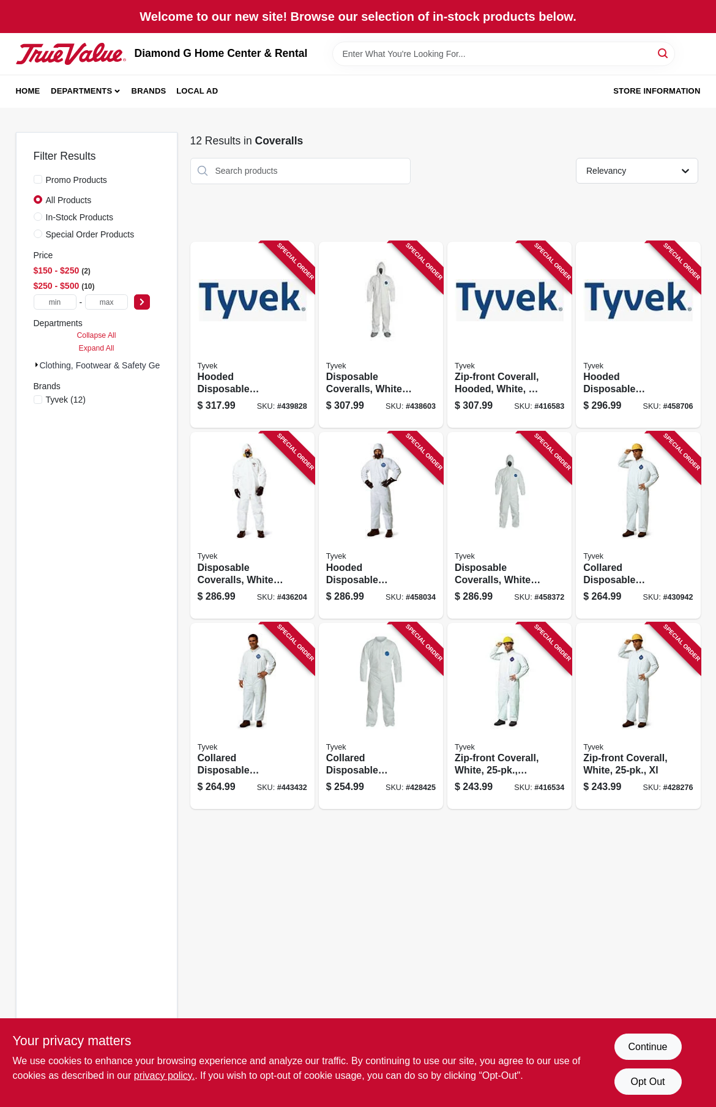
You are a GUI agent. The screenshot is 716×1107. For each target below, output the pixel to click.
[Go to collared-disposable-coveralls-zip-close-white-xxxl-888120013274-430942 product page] (638, 525)
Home (28, 90)
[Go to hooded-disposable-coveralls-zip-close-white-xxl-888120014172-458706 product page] (638, 335)
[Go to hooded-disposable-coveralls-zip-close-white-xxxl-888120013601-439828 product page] (252, 335)
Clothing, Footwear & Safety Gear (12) (112, 365)
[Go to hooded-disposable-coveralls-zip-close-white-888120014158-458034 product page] (381, 525)
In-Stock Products (80, 217)
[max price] (106, 302)
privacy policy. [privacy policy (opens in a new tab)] (164, 1075)
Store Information (656, 90)
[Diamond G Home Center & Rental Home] (71, 54)
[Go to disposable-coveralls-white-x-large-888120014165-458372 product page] (509, 525)
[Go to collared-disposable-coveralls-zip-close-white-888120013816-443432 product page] (252, 716)
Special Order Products (90, 234)
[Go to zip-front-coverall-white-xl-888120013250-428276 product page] (638, 716)
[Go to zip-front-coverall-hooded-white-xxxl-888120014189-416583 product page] (509, 335)
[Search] (664, 53)
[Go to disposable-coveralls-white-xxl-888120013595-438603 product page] (381, 335)
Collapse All (96, 335)
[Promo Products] (38, 179)
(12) (66, 399)
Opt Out (647, 1081)
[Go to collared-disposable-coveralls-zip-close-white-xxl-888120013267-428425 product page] (381, 716)
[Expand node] (36, 364)
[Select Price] (142, 302)
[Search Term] (503, 54)
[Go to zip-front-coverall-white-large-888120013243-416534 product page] (509, 716)
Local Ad (197, 90)
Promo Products (76, 180)
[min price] (55, 302)
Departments (81, 90)
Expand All (96, 348)
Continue (647, 1047)
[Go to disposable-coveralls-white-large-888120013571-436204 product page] (252, 525)
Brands (149, 90)
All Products (69, 200)
